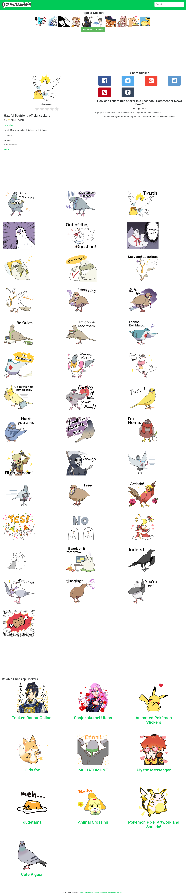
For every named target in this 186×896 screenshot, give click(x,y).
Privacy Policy (117, 892)
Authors (104, 892)
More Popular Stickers (93, 29)
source (6, 149)
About (82, 892)
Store (110, 892)
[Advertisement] (77, 53)
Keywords (97, 892)
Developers (89, 892)
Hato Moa (8, 125)
